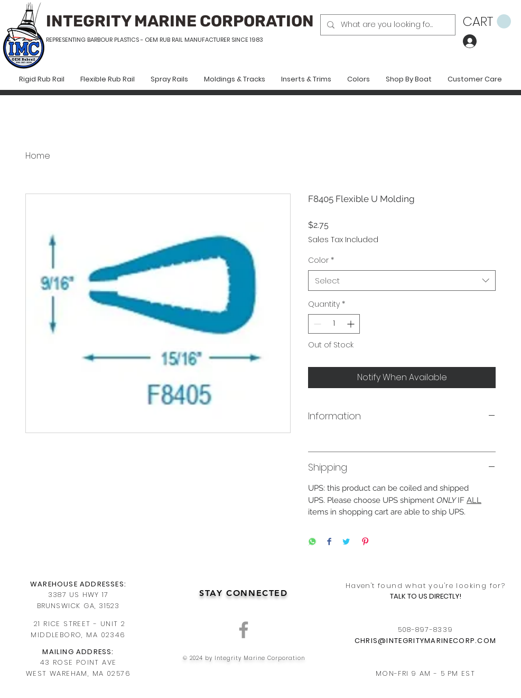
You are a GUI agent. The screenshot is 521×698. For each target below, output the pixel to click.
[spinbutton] (334, 324)
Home (37, 156)
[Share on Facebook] (329, 542)
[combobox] (402, 280)
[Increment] (351, 324)
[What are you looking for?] (387, 25)
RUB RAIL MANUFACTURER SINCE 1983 (210, 39)
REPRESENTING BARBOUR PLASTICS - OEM (102, 39)
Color (321, 260)
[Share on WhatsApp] (312, 542)
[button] (487, 21)
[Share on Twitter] (346, 542)
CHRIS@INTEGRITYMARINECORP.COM (426, 641)
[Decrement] (316, 324)
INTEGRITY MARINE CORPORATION (180, 21)
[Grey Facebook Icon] (243, 630)
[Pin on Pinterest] (365, 542)
